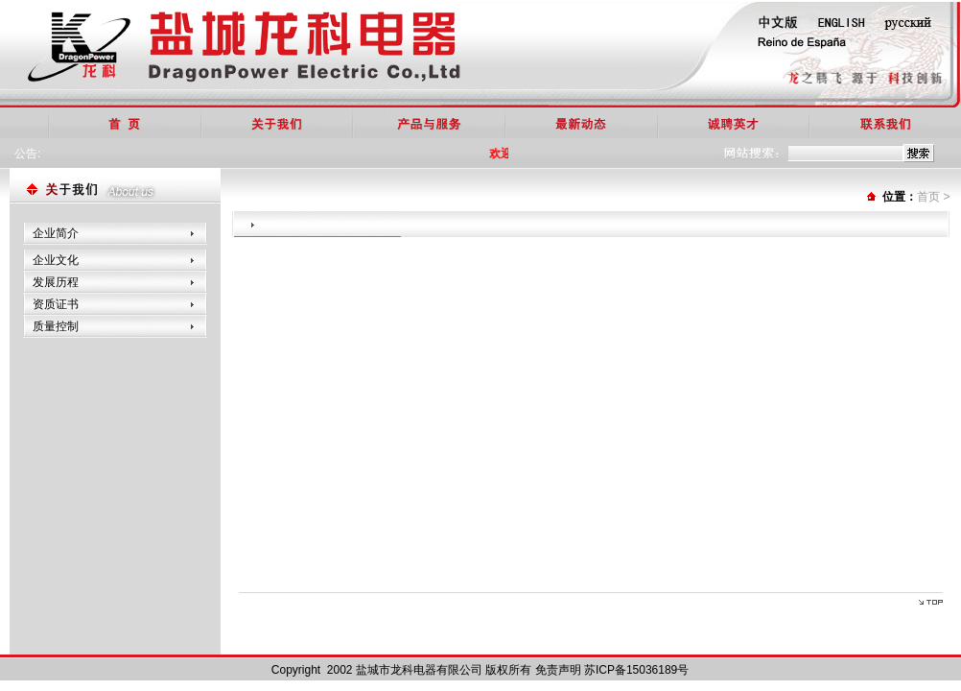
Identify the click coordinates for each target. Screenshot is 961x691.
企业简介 (56, 233)
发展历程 (56, 282)
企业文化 (56, 260)
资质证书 (56, 304)
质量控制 (56, 326)
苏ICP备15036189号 (636, 670)
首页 (928, 196)
